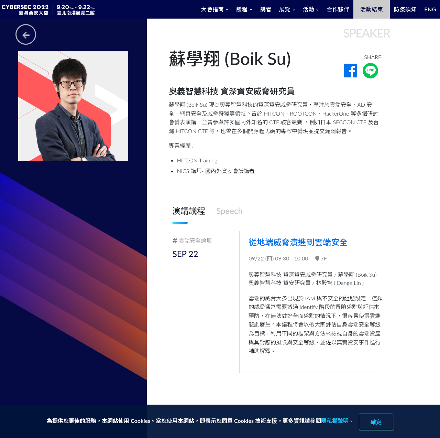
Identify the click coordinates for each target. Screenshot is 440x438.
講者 (266, 9)
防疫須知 (405, 9)
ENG (430, 9)
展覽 (284, 9)
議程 (242, 9)
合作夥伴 (338, 9)
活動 (308, 9)
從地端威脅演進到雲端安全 (299, 242)
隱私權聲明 (335, 420)
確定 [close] (376, 422)
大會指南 (212, 9)
